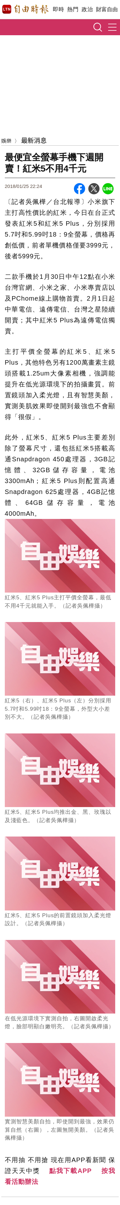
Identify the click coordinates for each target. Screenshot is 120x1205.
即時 (58, 9)
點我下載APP (70, 1170)
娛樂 (6, 140)
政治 (87, 9)
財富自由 (106, 9)
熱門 (72, 9)
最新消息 (34, 140)
